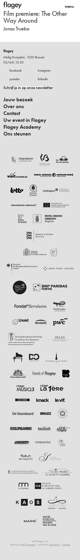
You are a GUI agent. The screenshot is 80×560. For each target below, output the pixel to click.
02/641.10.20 (13, 62)
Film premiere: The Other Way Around (35, 17)
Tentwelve (54, 544)
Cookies (66, 544)
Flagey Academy (22, 127)
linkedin (43, 79)
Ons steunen (17, 134)
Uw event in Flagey (24, 120)
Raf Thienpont (28, 544)
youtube (14, 79)
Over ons (13, 106)
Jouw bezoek (18, 100)
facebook (15, 70)
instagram (44, 70)
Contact (11, 113)
